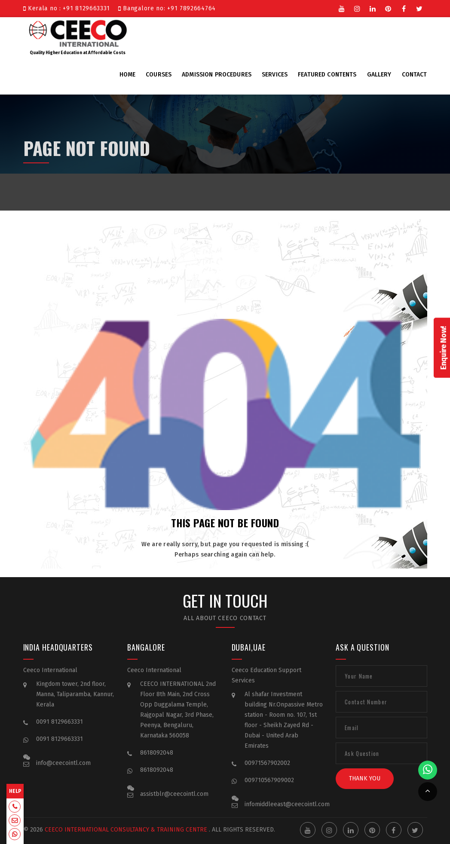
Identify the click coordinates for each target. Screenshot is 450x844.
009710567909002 (269, 789)
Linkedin (373, 8)
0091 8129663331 (59, 731)
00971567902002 (267, 772)
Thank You (364, 788)
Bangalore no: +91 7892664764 (167, 8)
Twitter (419, 8)
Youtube (342, 8)
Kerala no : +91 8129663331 (68, 8)
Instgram (357, 8)
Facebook (404, 8)
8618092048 (156, 762)
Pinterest (388, 8)
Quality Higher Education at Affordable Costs (77, 36)
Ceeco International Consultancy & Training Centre (114, 829)
